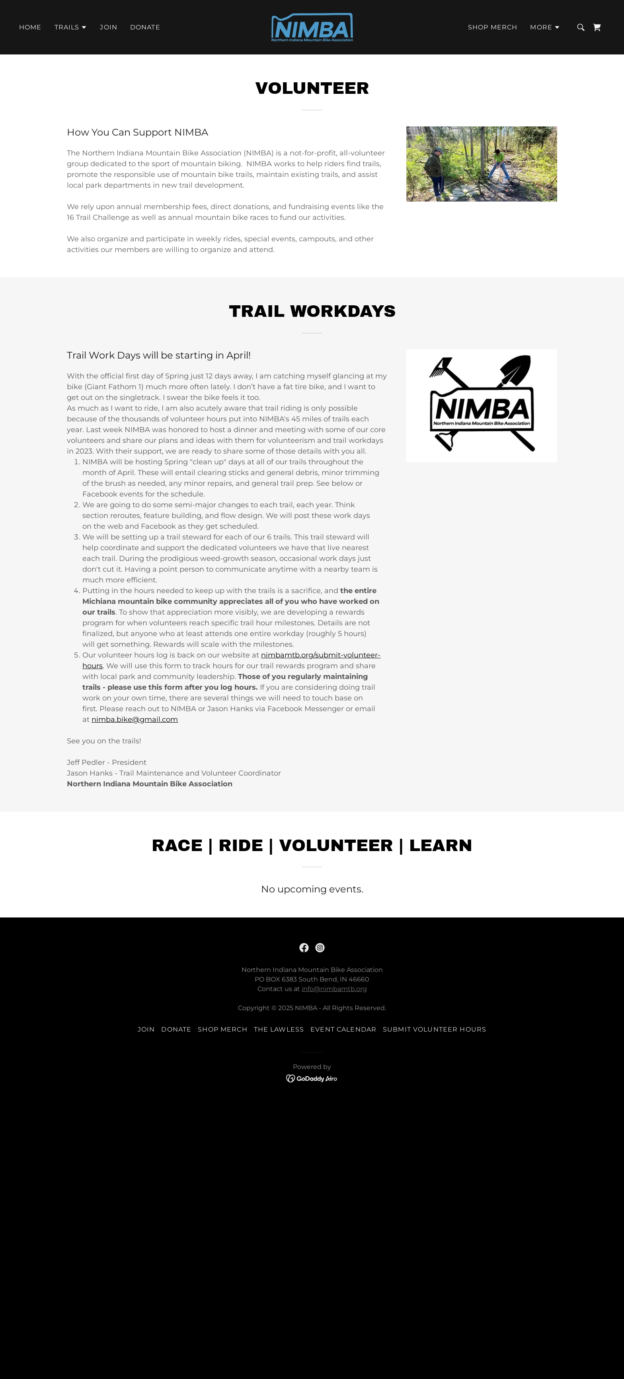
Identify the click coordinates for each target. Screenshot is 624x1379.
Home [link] (30, 27)
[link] (312, 26)
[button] (71, 27)
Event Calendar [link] (343, 1029)
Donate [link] (145, 27)
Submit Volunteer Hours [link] (434, 1029)
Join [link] (108, 27)
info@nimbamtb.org (334, 989)
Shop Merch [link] (492, 27)
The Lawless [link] (279, 1029)
